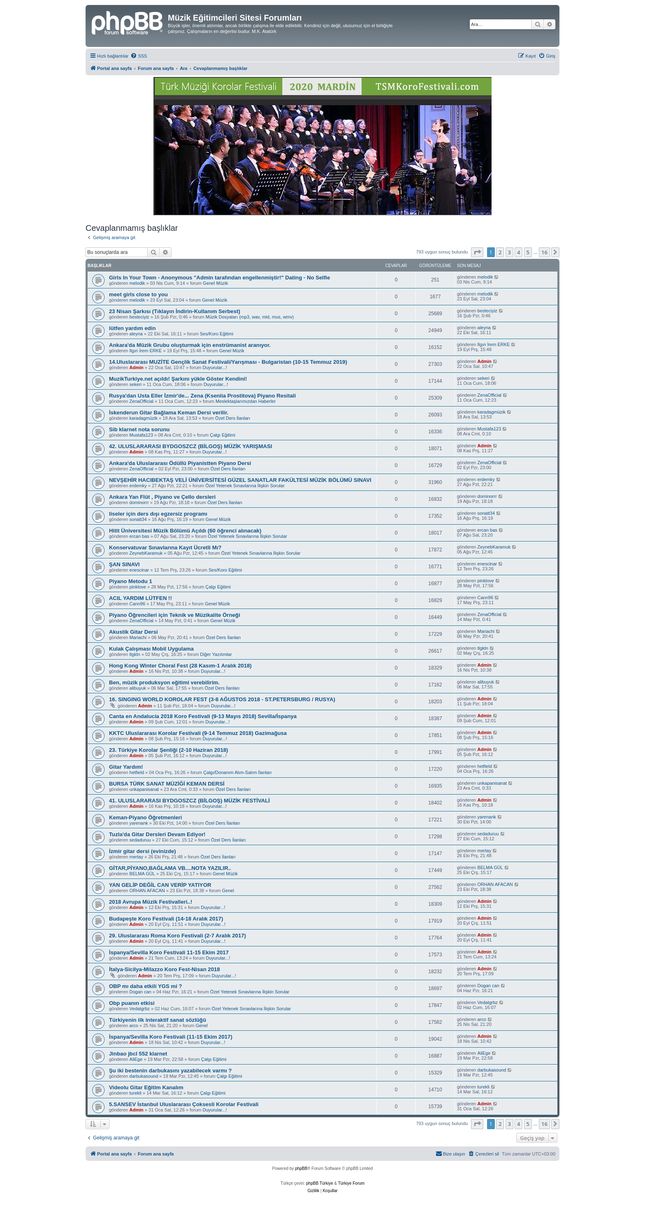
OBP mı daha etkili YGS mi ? (145, 986)
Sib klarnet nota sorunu (139, 429)
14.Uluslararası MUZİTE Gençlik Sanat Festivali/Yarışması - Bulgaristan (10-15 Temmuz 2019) (228, 362)
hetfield (137, 772)
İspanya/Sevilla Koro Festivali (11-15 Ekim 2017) (170, 1037)
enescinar (139, 569)
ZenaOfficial (142, 401)
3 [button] (509, 252)
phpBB (301, 1168)
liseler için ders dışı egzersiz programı (158, 514)
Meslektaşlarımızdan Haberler (246, 401)
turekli (136, 1092)
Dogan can (140, 991)
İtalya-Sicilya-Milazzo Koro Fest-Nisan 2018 (164, 969)
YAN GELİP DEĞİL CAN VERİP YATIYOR (160, 885)
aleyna (136, 333)
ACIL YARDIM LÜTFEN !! (140, 598)
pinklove (138, 586)
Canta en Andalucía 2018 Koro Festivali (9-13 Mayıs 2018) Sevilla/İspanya (203, 716)
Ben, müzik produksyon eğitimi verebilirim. (164, 682)
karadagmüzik (144, 418)
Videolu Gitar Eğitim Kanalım (146, 1087)
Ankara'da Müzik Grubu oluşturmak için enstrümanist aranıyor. (190, 345)
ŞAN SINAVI (124, 564)
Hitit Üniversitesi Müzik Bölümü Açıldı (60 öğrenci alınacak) (185, 531)
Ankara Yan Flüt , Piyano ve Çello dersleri (162, 497)
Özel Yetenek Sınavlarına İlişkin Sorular (245, 485)
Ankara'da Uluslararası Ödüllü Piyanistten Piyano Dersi (180, 463)
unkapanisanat (144, 789)
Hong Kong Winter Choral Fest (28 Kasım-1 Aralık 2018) (180, 666)
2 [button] (500, 252)
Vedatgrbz (140, 1008)
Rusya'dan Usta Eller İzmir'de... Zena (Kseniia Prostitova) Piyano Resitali (202, 396)
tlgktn (135, 654)
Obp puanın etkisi (132, 1003)
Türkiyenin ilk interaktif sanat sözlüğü (157, 1020)
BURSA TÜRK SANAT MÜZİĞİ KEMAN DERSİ (167, 784)
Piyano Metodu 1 (130, 581)
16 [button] (544, 252)
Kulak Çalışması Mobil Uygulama (151, 649)
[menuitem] (138, 56)
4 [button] (518, 252)
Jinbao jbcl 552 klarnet (138, 1054)
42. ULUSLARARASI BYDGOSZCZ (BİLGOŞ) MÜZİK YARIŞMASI (190, 446)
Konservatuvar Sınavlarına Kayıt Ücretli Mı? (165, 547)
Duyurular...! (214, 367)
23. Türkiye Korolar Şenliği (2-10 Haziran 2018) (168, 750)
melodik (137, 283)
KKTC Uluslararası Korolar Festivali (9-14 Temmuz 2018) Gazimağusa (198, 733)
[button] (477, 252)
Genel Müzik (215, 283)
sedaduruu (140, 839)
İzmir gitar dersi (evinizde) (142, 851)
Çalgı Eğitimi (222, 434)
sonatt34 (138, 519)
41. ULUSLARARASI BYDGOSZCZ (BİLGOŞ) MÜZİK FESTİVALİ (189, 800)
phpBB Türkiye (319, 1183)
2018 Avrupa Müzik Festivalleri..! (150, 902)
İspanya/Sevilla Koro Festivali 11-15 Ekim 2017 (169, 952)
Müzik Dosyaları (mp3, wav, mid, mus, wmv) (250, 316)
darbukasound (144, 1076)
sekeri (136, 384)
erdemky (138, 485)
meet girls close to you (138, 294)
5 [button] (528, 252)
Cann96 (138, 603)
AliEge (136, 1059)
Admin (137, 367)
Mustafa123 (141, 434)
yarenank (139, 823)
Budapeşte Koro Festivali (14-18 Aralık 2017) (166, 919)
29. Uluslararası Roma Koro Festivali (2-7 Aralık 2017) (177, 935)
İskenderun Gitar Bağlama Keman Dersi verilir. (168, 412)
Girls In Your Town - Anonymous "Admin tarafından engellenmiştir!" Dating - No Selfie (219, 277)
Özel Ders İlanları (232, 418)
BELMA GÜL (142, 873)
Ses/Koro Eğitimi (216, 333)
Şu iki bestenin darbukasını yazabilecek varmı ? (170, 1070)
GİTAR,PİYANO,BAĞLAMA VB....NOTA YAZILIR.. (170, 868)
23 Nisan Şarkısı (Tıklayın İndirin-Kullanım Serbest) (174, 311)
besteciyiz (139, 316)
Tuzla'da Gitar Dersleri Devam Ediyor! (157, 834)
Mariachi (138, 637)
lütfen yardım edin (132, 328)
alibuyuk (138, 688)
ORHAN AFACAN (147, 890)
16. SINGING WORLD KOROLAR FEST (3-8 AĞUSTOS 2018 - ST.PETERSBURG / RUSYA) (222, 699)
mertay (137, 856)
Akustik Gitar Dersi (133, 632)
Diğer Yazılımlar (216, 654)
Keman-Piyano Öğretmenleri (145, 817)
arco (134, 1025)
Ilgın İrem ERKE (146, 350)
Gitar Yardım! (126, 767)
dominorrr (139, 502)
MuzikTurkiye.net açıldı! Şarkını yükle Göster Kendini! (178, 379)
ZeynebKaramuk (146, 553)
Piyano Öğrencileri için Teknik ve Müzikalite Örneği (174, 615)
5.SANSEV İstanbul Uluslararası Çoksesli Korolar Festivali (184, 1104)
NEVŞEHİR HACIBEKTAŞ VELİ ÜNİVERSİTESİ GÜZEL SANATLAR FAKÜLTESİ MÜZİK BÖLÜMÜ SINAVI (240, 480)
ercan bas (139, 536)
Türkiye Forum (351, 1183)
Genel (228, 890)
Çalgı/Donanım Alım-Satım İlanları (237, 772)
